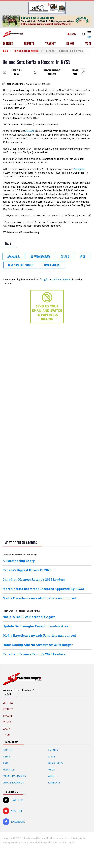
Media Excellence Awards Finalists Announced (39, 598)
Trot (6, 762)
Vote (88, 44)
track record (52, 265)
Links (51, 756)
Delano (30, 130)
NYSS (82, 257)
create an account (62, 279)
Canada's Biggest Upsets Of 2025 (27, 570)
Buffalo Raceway (40, 257)
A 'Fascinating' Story (19, 561)
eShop (70, 44)
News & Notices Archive (26, 51)
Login (73, 34)
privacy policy (69, 842)
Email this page (16, 72)
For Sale (8, 769)
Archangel (79, 168)
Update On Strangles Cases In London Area (35, 626)
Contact (54, 782)
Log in (44, 279)
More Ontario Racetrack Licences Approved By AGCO (43, 589)
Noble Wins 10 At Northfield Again (29, 617)
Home (6, 735)
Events (53, 749)
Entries (8, 44)
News (5, 51)
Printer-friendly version (52, 72)
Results (29, 44)
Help (51, 769)
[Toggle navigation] (89, 34)
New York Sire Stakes (20, 265)
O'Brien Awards (13, 782)
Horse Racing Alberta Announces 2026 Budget (38, 645)
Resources (55, 762)
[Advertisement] (47, 378)
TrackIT (50, 44)
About (52, 775)
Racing (7, 749)
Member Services (14, 775)
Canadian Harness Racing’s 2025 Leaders (34, 579)
